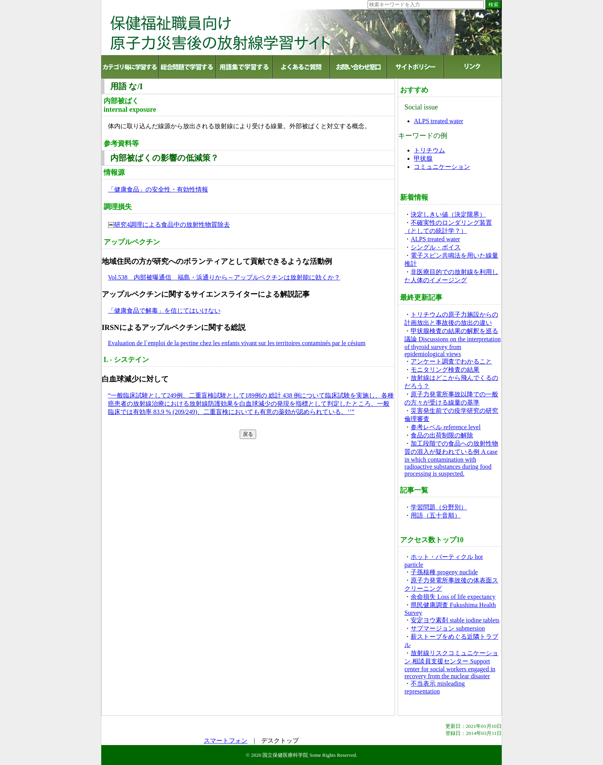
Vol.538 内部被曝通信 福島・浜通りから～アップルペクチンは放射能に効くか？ (224, 277)
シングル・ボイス (436, 247)
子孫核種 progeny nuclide (444, 572)
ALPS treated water (438, 121)
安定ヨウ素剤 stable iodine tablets (455, 620)
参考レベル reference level (446, 427)
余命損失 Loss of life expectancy (453, 596)
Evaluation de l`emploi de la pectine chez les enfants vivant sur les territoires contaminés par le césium (236, 343)
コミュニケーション (442, 166)
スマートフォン (226, 740)
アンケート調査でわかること (451, 361)
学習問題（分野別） (439, 507)
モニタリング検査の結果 (445, 369)
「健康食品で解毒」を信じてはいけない (164, 310)
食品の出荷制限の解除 (442, 435)
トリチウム (429, 150)
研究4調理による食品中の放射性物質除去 (172, 224)
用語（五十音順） (436, 515)
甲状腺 (423, 158)
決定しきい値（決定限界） (448, 214)
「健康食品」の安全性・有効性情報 (158, 189)
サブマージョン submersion (448, 628)
